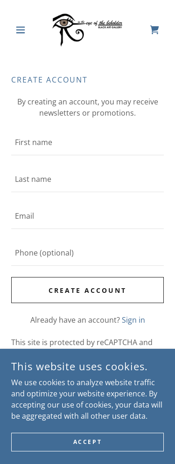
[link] (87, 29)
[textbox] (87, 142)
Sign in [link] (133, 320)
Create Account (87, 290)
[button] (22, 30)
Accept (87, 442)
